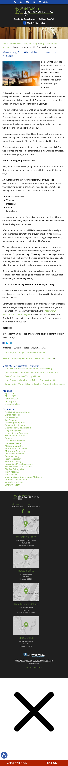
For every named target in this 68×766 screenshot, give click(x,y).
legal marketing (39, 661)
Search (34, 2)
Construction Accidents (15, 425)
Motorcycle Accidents (15, 451)
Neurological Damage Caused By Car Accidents (26, 352)
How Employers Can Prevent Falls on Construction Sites (31, 380)
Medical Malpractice (14, 446)
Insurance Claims (13, 443)
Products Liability (13, 461)
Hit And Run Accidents (15, 440)
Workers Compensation (16, 479)
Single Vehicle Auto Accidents (18, 466)
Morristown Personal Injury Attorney (19, 43)
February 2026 (11, 398)
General (8, 438)
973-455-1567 (36, 23)
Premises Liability (13, 459)
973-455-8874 (11, 506)
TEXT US (51, 763)
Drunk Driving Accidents (16, 433)
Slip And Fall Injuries (14, 469)
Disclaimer (38, 667)
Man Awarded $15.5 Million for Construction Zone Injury (31, 372)
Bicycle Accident (12, 414)
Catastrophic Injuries (15, 422)
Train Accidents (12, 471)
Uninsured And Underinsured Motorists (23, 477)
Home (15, 2)
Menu (45, 2)
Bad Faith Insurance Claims (17, 412)
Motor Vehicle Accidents (16, 448)
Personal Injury (12, 456)
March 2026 (10, 396)
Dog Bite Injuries (13, 430)
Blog (41, 43)
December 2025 (12, 404)
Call (21, 2)
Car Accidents (11, 420)
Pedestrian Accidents (14, 453)
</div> (19, 755)
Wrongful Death (12, 484)
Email (27, 2)
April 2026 (9, 393)
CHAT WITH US (17, 763)
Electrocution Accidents (16, 435)
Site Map (29, 667)
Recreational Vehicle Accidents (19, 464)
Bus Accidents (11, 417)
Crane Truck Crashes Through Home (22, 376)
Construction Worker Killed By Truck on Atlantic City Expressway (35, 384)
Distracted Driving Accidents (18, 427)
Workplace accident (14, 482)
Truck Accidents (12, 474)
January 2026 (11, 401)
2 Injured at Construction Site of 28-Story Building (28, 368)
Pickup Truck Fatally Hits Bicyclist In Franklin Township (28, 358)
